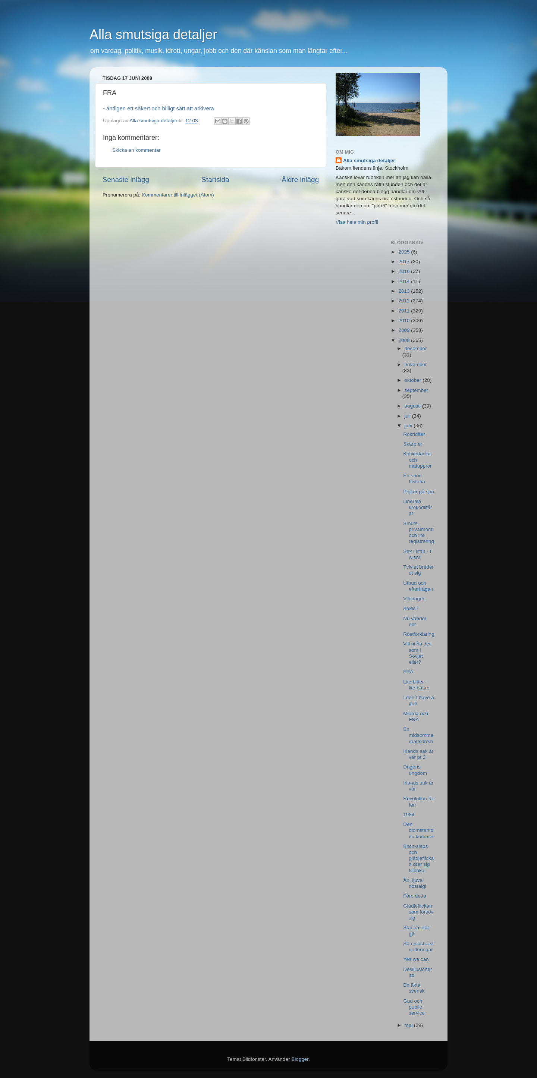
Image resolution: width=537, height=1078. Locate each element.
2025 (404, 252)
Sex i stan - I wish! (417, 554)
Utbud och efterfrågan (418, 586)
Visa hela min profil (357, 222)
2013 (404, 291)
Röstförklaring (418, 634)
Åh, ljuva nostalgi (414, 883)
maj (409, 1025)
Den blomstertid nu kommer (418, 830)
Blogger (299, 1059)
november (416, 364)
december (416, 348)
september (416, 390)
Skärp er (412, 444)
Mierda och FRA (415, 716)
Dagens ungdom (415, 770)
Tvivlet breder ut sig (418, 570)
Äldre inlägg (300, 179)
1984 (408, 814)
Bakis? (410, 608)
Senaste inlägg (126, 179)
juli (408, 416)
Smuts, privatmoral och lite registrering (418, 532)
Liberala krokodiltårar (417, 507)
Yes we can (416, 959)
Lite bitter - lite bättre (416, 685)
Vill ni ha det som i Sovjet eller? (416, 653)
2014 (404, 281)
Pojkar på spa (418, 491)
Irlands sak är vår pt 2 (418, 754)
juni (409, 425)
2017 (404, 261)
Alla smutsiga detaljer (153, 34)
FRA (408, 672)
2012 (404, 301)
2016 (404, 271)
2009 (404, 330)
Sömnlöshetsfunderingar (418, 946)
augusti (413, 406)
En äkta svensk (413, 988)
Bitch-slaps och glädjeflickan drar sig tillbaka (418, 858)
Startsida (215, 179)
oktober (414, 380)
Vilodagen (414, 598)
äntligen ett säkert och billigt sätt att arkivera (160, 108)
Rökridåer (414, 434)
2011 (404, 311)
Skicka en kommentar (136, 150)
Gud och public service (414, 1007)
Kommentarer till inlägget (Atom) (178, 195)
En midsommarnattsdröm (418, 735)
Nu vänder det (414, 621)
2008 (404, 340)
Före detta (414, 896)
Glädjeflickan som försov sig (418, 912)
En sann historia (414, 478)
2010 (404, 320)
